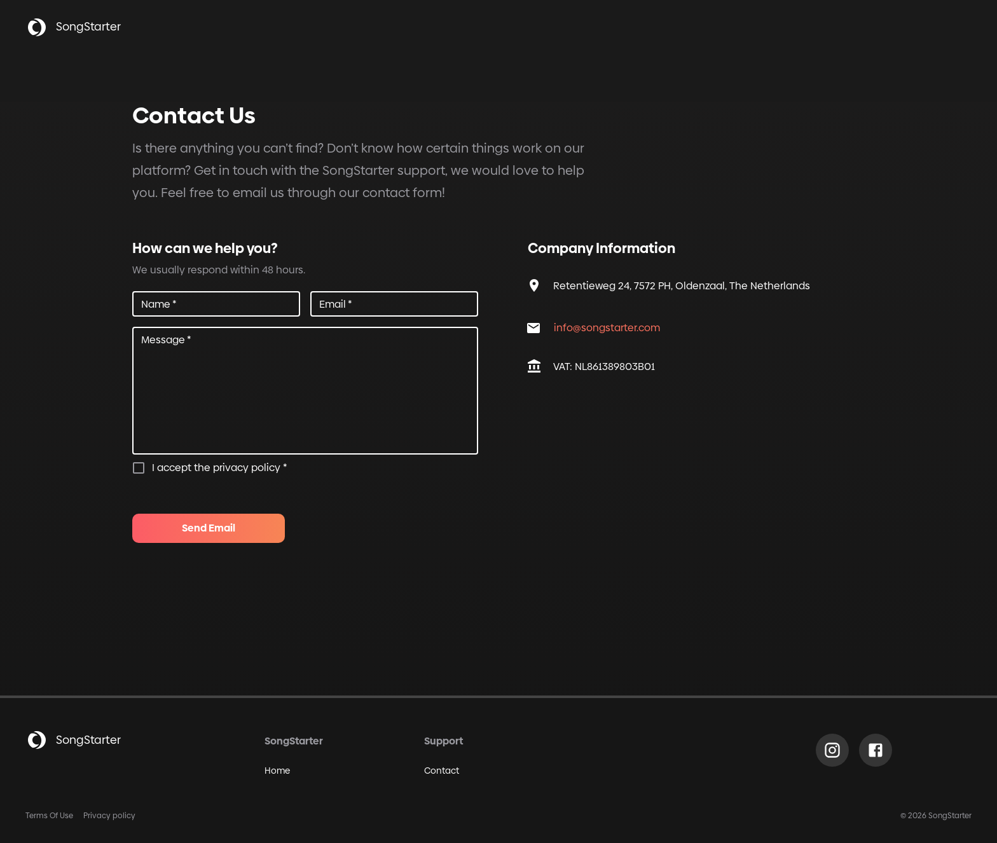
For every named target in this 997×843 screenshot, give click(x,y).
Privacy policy (109, 816)
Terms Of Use (49, 816)
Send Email (208, 528)
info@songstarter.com (607, 327)
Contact (441, 770)
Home (277, 770)
